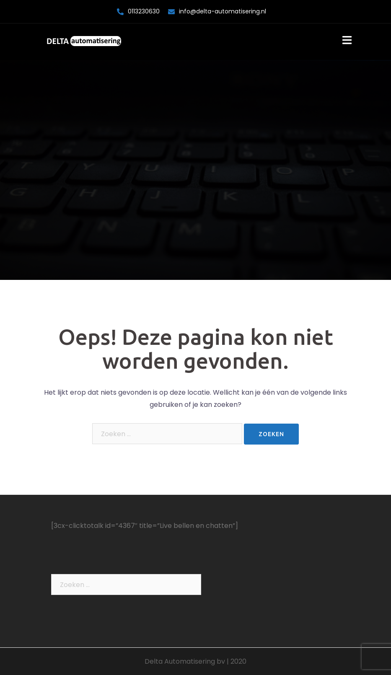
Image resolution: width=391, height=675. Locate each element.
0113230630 (144, 11)
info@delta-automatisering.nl (222, 11)
